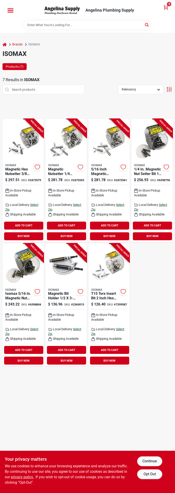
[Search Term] (87, 25)
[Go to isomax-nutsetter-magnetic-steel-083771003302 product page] (23, 180)
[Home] (5, 44)
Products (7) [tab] (14, 66)
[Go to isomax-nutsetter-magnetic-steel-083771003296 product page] (109, 180)
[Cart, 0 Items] (166, 7)
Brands (17, 44)
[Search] (147, 24)
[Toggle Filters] (169, 89)
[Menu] (10, 10)
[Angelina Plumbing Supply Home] (61, 10)
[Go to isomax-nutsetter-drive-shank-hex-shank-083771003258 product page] (23, 304)
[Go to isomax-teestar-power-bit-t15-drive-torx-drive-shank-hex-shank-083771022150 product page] (109, 304)
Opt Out (150, 474)
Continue (149, 461)
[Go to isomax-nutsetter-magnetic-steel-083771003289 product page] (66, 180)
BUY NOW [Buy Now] (24, 236)
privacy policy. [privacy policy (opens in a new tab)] (22, 477)
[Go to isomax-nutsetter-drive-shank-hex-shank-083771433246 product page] (152, 180)
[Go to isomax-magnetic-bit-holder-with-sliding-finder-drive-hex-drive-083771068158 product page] (66, 304)
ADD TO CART (23, 225)
